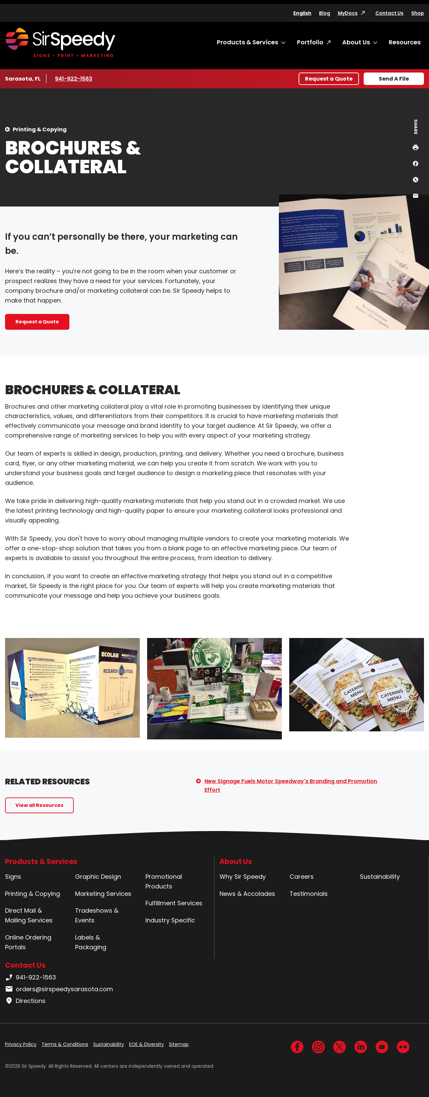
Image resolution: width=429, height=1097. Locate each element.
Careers (302, 876)
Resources (405, 42)
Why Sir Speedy (243, 876)
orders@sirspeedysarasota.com (59, 989)
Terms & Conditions (65, 1044)
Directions (25, 1001)
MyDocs (348, 13)
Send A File (394, 79)
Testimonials (309, 893)
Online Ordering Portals (28, 942)
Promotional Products (163, 881)
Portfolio (310, 42)
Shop (417, 13)
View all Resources (39, 805)
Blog (324, 13)
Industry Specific (170, 920)
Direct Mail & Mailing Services (29, 915)
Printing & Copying (40, 129)
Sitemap (179, 1044)
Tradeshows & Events (96, 915)
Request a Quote (329, 79)
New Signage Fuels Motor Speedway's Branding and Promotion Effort (290, 785)
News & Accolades (247, 893)
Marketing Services (103, 893)
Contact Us (389, 13)
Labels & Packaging (90, 942)
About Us (356, 42)
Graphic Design (98, 876)
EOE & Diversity (146, 1044)
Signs (13, 876)
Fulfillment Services (173, 903)
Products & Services (247, 42)
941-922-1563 (75, 79)
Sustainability (380, 876)
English (302, 13)
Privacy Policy (21, 1044)
